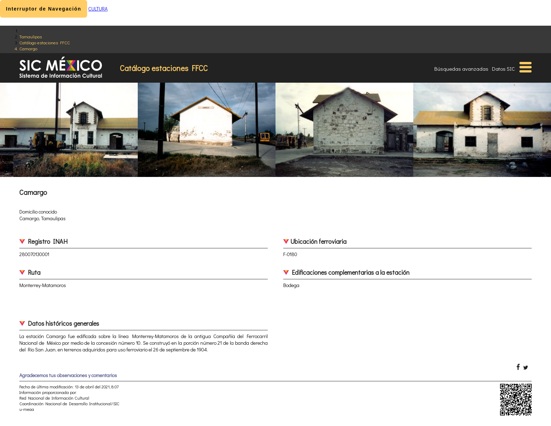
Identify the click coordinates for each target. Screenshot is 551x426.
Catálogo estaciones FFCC (44, 42)
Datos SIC (503, 68)
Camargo (28, 48)
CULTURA (98, 8)
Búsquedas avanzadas (461, 68)
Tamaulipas (30, 36)
